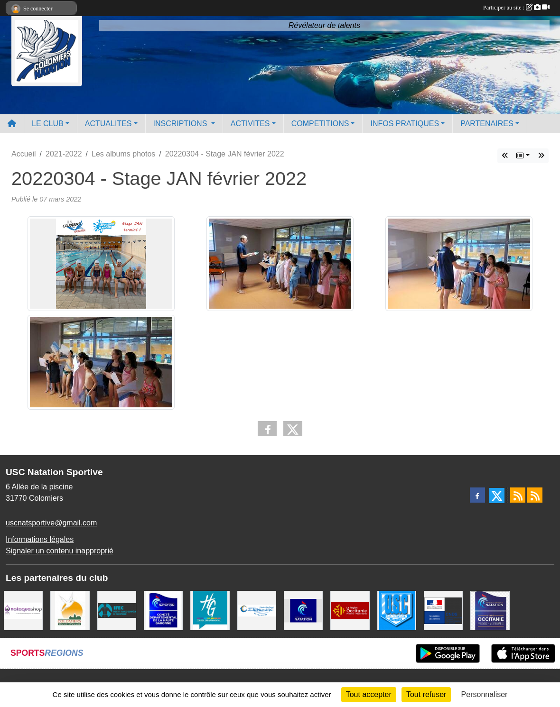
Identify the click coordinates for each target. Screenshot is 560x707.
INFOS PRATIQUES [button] (404, 123)
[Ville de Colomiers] (69, 610)
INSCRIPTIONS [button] (181, 123)
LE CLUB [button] (48, 123)
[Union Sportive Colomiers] (396, 610)
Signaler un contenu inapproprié (59, 551)
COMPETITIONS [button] (320, 123)
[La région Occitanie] (349, 610)
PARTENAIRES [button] (486, 123)
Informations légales (40, 539)
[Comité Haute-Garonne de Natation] (163, 610)
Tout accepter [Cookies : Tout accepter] (369, 694)
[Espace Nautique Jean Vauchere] (256, 610)
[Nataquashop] (23, 610)
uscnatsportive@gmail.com (51, 523)
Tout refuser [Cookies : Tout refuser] (426, 694)
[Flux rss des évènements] (534, 495)
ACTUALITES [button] (108, 123)
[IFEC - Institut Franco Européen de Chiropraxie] (116, 610)
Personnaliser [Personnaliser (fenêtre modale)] (484, 694)
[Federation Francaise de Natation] (303, 610)
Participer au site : (516, 7)
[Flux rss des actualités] (517, 495)
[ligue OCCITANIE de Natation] (489, 610)
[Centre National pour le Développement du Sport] (443, 610)
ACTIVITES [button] (250, 123)
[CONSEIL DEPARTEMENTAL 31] (209, 610)
